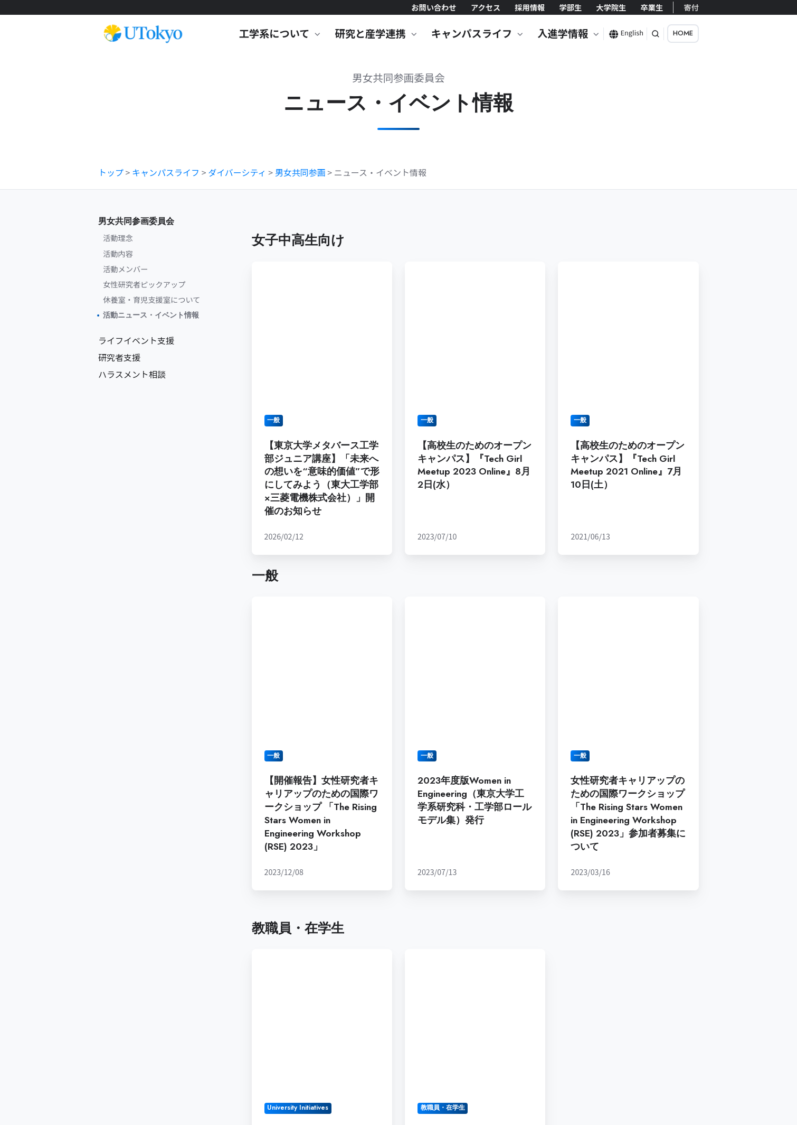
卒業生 (651, 7)
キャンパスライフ (472, 33)
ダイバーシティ (237, 172)
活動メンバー (125, 268)
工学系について (274, 33)
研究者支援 (119, 357)
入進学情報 (562, 33)
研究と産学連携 (370, 33)
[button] (655, 34)
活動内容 (118, 253)
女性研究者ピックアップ (144, 284)
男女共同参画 (300, 172)
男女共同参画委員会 (136, 221)
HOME (683, 33)
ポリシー (245, 1068)
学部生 (570, 7)
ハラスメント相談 (132, 374)
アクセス (485, 7)
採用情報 (530, 7)
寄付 (691, 7)
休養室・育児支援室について (152, 299)
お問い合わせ (433, 7)
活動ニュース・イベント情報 (151, 315)
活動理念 (118, 237)
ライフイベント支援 (136, 340)
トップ (111, 172)
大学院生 (611, 7)
